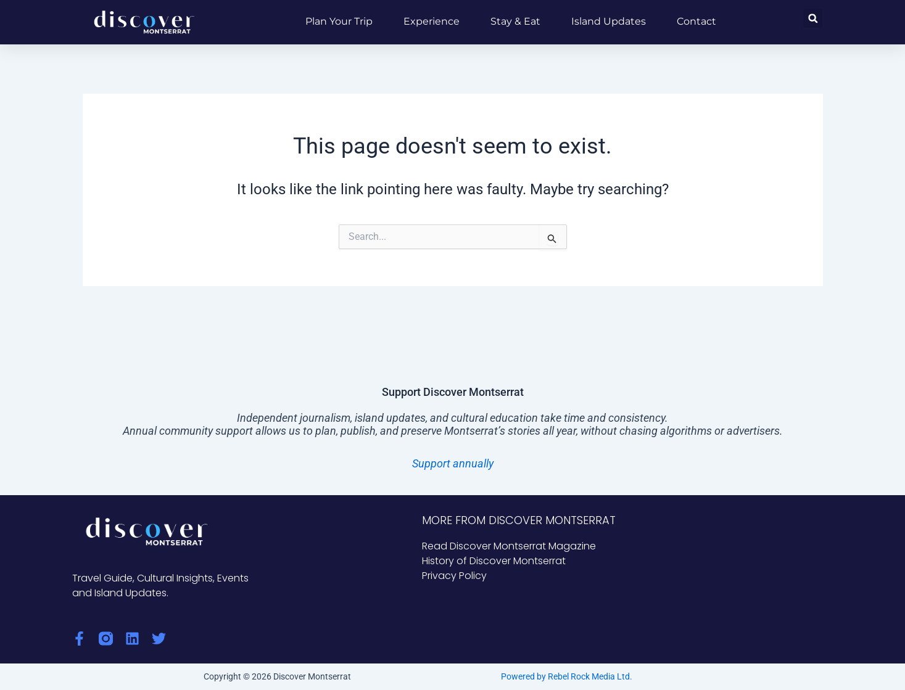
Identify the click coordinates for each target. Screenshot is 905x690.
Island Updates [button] (608, 21)
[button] (812, 18)
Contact (696, 21)
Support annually (453, 463)
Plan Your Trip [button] (339, 21)
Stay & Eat (515, 21)
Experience (431, 21)
